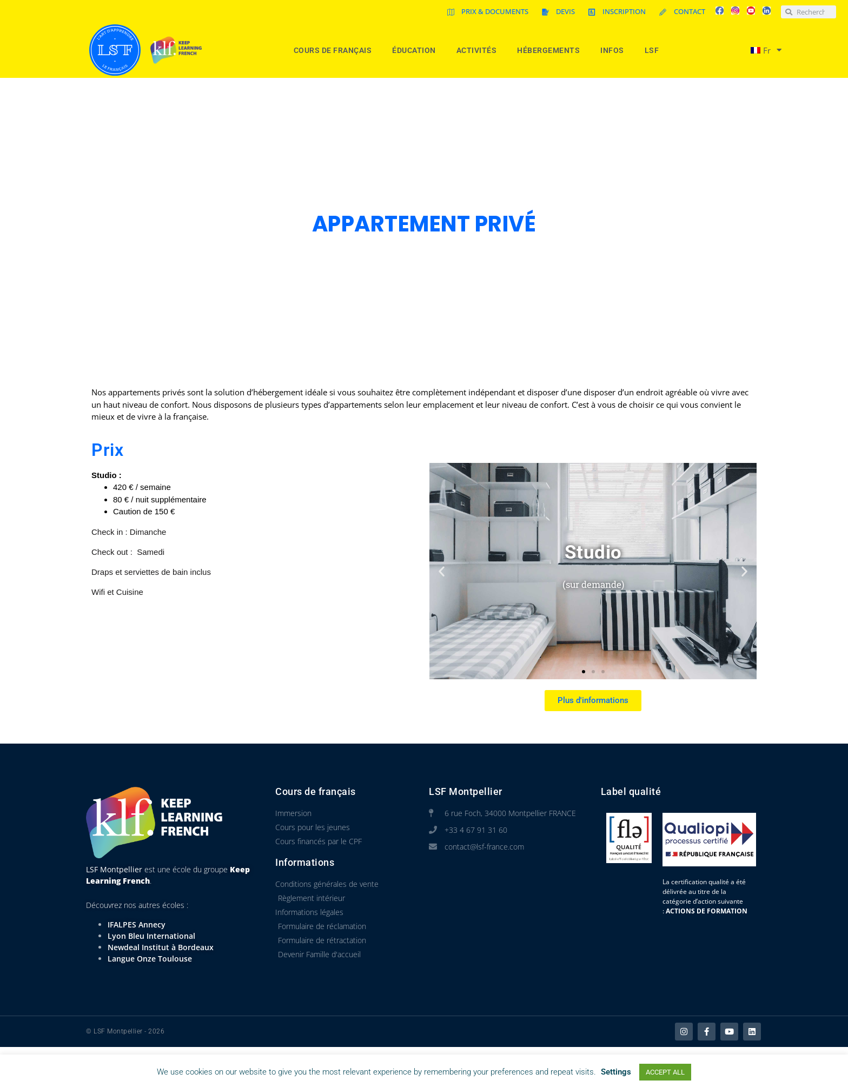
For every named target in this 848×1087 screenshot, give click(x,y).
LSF (655, 50)
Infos (615, 50)
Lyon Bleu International (151, 936)
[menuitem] (761, 50)
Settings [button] (616, 1072)
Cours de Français (335, 50)
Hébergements (551, 50)
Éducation (416, 50)
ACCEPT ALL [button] (665, 1072)
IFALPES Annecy (136, 924)
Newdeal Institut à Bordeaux (161, 947)
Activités (479, 50)
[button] (441, 571)
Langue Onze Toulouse (150, 958)
